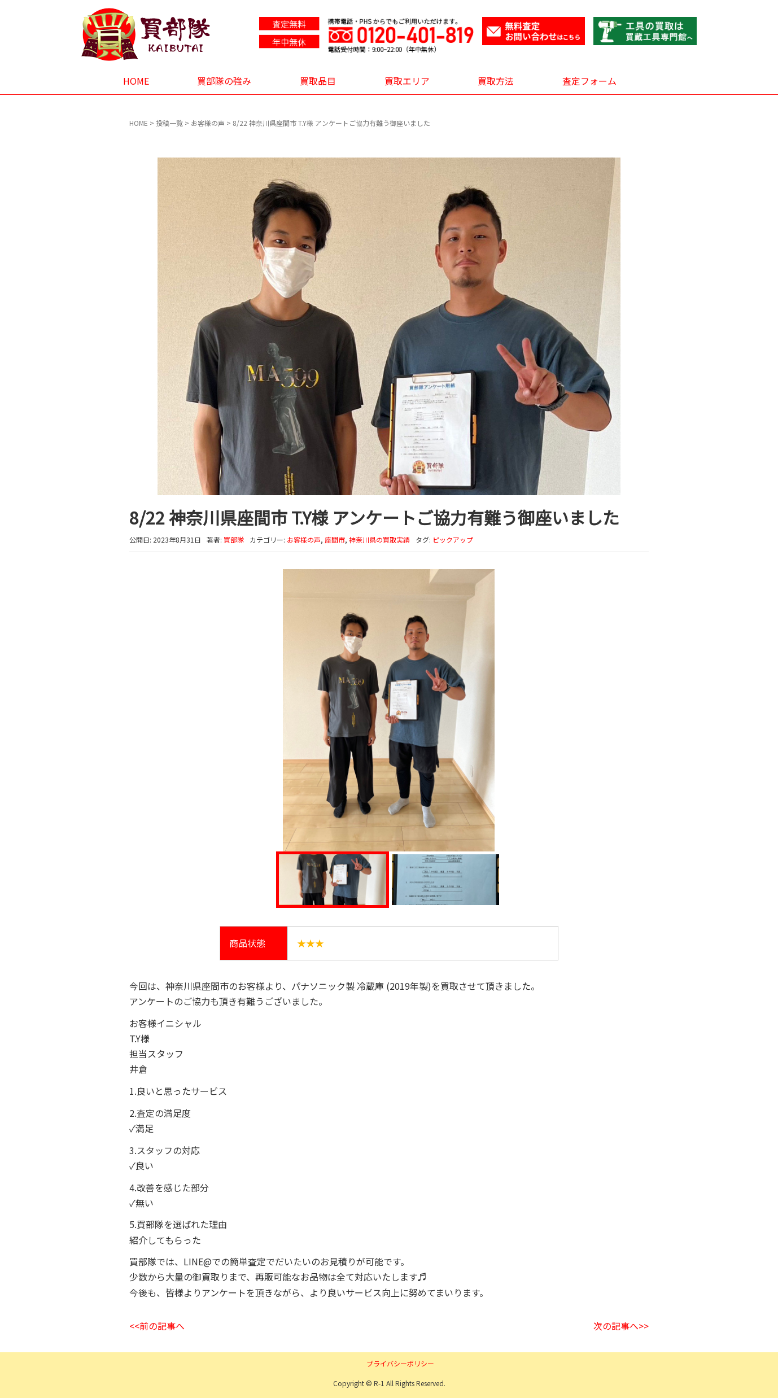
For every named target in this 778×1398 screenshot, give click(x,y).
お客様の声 (208, 123)
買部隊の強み (224, 81)
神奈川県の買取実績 (379, 539)
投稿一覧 (169, 123)
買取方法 (496, 81)
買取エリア (407, 81)
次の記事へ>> (621, 1326)
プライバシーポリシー (400, 1363)
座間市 (335, 539)
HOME (136, 81)
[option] (389, 710)
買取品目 (318, 81)
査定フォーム (589, 81)
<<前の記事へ (157, 1326)
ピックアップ (452, 539)
